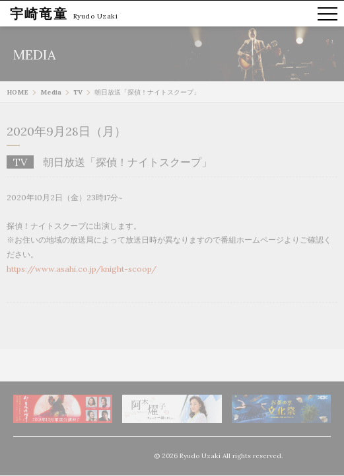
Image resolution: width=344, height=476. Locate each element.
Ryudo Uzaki (95, 16)
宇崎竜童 (39, 13)
